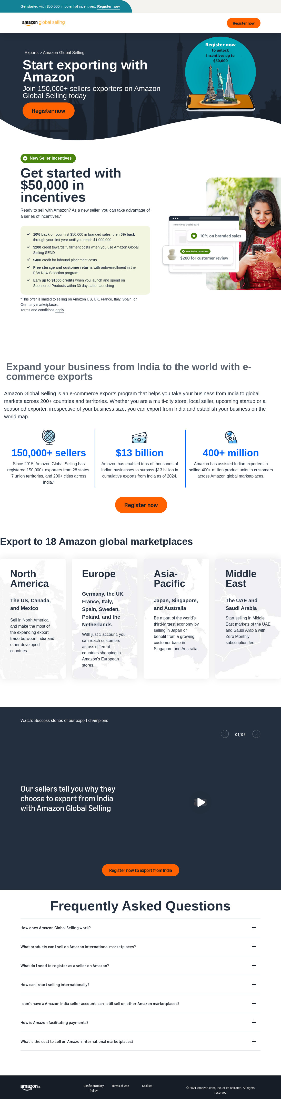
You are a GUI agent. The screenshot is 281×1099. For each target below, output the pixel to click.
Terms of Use (120, 1086)
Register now (108, 6)
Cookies (147, 1086)
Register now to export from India (140, 870)
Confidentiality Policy (94, 1088)
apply (59, 310)
